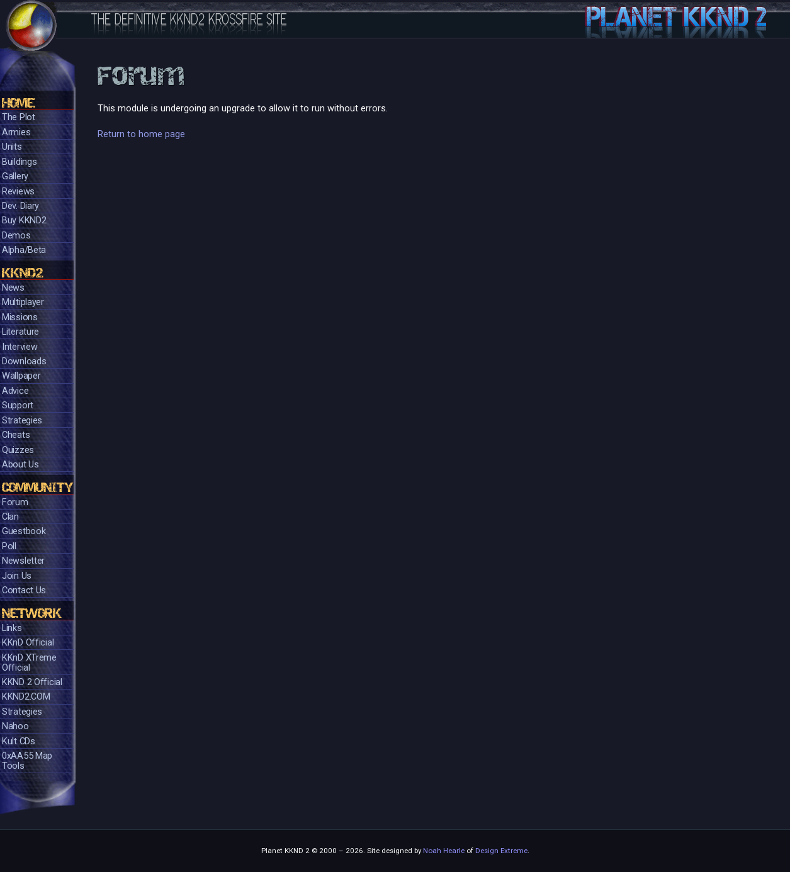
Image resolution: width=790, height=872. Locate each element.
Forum (15, 502)
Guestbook (23, 531)
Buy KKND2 (24, 220)
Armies (16, 132)
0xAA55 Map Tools (27, 761)
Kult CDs (18, 741)
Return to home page (141, 134)
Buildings (19, 162)
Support (17, 405)
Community (37, 487)
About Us (20, 464)
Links (12, 628)
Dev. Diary (20, 206)
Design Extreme (501, 850)
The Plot (18, 117)
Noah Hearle (444, 850)
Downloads (24, 361)
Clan (10, 516)
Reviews (18, 191)
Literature (20, 332)
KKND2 (22, 272)
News (13, 287)
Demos (16, 235)
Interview (19, 347)
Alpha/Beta (24, 250)
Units (12, 147)
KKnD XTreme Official (29, 662)
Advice (15, 391)
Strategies (22, 420)
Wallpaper (21, 376)
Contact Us (24, 590)
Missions (20, 317)
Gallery (15, 176)
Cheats (16, 435)
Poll (9, 546)
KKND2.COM (26, 696)
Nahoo (15, 726)
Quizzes (18, 450)
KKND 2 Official (32, 682)
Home (18, 103)
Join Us (16, 576)
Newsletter (23, 561)
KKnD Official (28, 642)
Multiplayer (23, 302)
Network (32, 613)
